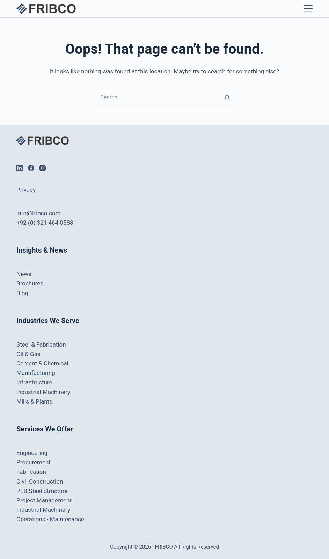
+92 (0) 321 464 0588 (44, 222)
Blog (22, 293)
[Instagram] (42, 168)
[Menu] (306, 8)
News (23, 273)
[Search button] (227, 97)
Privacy (26, 189)
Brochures (29, 283)
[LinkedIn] (19, 168)
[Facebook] (31, 168)
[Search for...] (157, 97)
